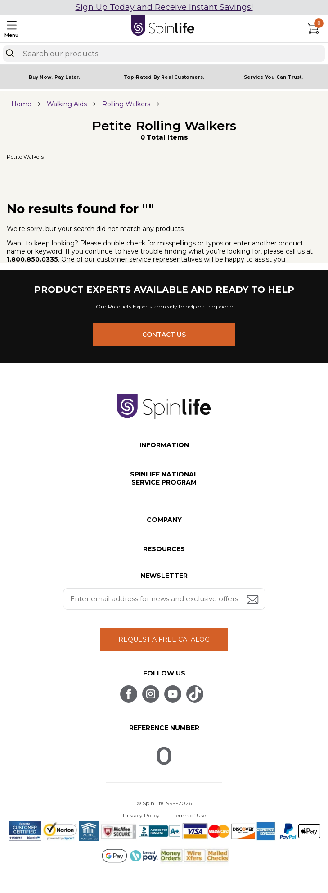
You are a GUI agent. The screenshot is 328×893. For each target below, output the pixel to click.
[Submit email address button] (253, 600)
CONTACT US (164, 335)
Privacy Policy (141, 815)
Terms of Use (189, 815)
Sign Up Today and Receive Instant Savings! (164, 7)
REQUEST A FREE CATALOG (164, 639)
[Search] (10, 53)
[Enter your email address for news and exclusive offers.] (164, 599)
